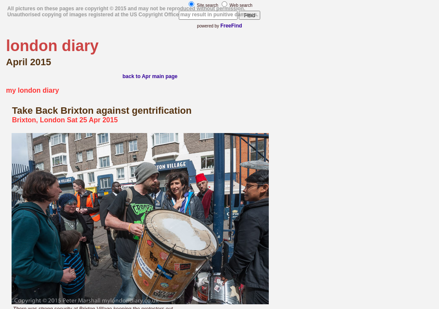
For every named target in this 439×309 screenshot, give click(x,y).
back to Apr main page (150, 76)
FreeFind (231, 26)
